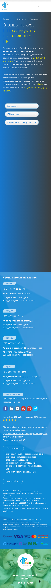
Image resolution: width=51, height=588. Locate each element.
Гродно (9, 310)
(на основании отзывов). (24, 417)
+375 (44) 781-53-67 (13, 343)
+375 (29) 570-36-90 (14, 372)
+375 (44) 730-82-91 (13, 316)
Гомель (9, 338)
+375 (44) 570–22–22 (14, 289)
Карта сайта (12, 481)
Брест (9, 366)
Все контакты (13, 448)
